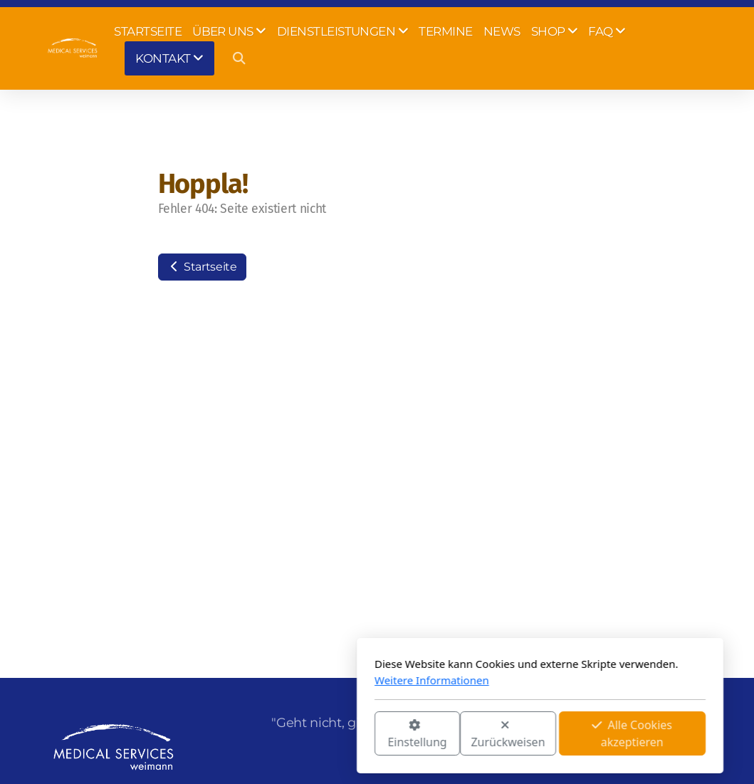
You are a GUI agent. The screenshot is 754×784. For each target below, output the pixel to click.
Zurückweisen (345, 734)
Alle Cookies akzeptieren (469, 733)
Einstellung (254, 734)
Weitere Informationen (268, 680)
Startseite (202, 266)
